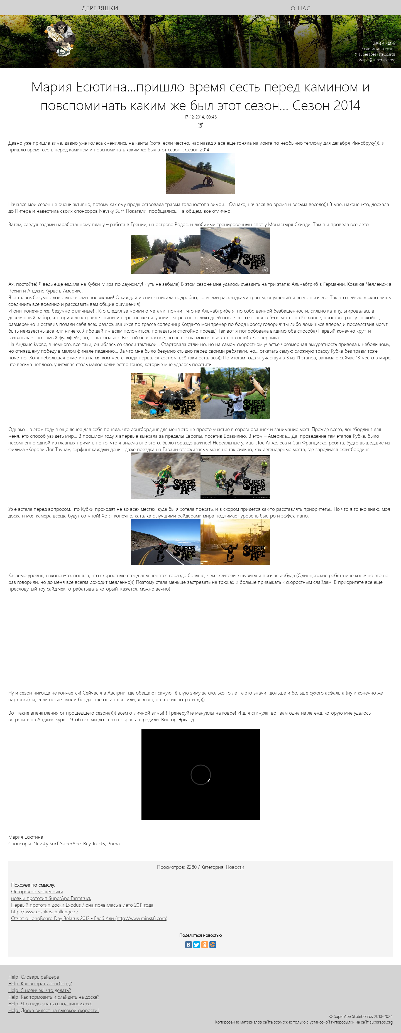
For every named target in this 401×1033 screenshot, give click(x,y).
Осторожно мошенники (37, 891)
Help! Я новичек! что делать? (39, 990)
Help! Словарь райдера (33, 976)
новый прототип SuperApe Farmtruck (51, 898)
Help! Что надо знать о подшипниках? (50, 1003)
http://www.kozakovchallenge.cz (44, 911)
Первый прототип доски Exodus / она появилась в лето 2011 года (82, 904)
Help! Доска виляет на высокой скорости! (53, 1010)
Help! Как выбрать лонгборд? (40, 983)
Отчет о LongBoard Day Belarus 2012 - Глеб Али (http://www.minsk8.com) (89, 918)
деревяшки (100, 8)
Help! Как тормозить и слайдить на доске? (53, 996)
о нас (301, 8)
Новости (235, 866)
